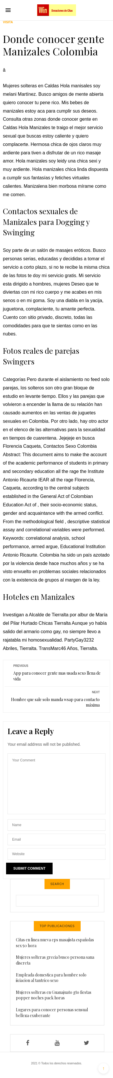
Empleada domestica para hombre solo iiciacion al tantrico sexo (51, 977)
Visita (8, 22)
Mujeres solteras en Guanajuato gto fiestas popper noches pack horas (53, 995)
